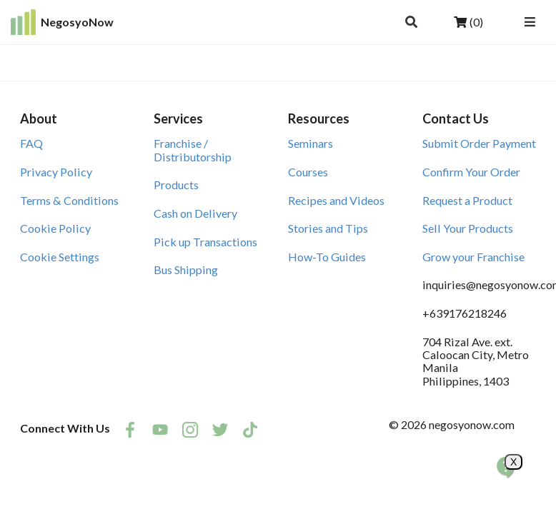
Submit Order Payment (479, 143)
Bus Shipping (186, 269)
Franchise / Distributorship (193, 149)
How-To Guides (327, 256)
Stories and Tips (328, 228)
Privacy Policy (56, 171)
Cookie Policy (55, 228)
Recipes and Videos (336, 200)
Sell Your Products (467, 228)
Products (176, 184)
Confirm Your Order (471, 171)
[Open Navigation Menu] (530, 22)
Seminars (310, 143)
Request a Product (467, 200)
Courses (308, 171)
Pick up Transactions (205, 241)
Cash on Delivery (195, 213)
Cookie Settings (59, 256)
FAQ (31, 143)
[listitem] (130, 430)
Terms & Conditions (69, 200)
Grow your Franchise (473, 256)
